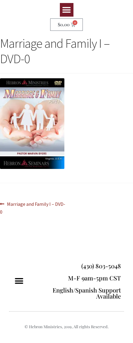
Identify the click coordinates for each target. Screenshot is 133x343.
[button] (66, 10)
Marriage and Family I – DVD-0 (32, 207)
